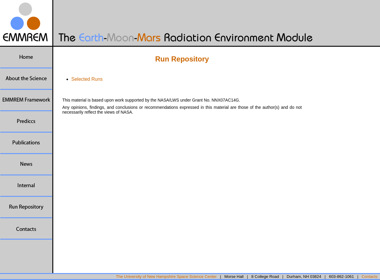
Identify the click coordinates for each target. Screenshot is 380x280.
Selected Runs (87, 79)
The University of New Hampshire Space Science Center (166, 276)
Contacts (370, 276)
